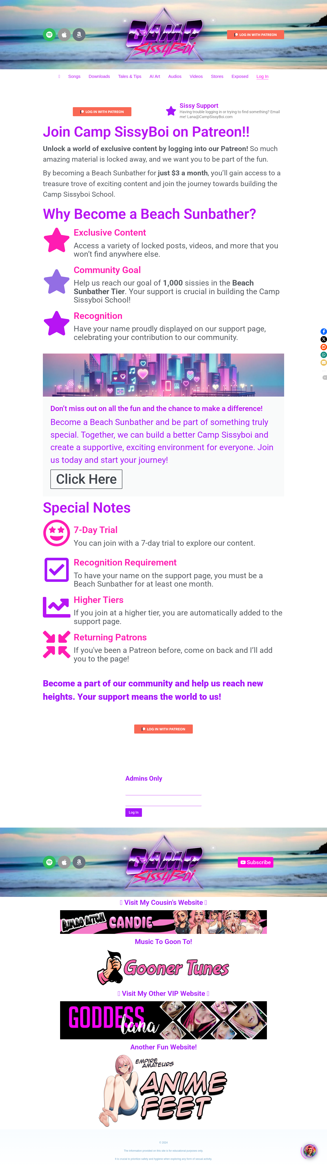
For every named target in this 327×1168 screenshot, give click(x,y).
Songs (74, 76)
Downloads (99, 76)
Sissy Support (199, 105)
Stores (217, 76)
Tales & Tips (130, 76)
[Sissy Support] (171, 111)
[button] (324, 331)
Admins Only (143, 778)
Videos (196, 76)
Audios (174, 76)
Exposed (240, 76)
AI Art (154, 76)
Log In (263, 76)
